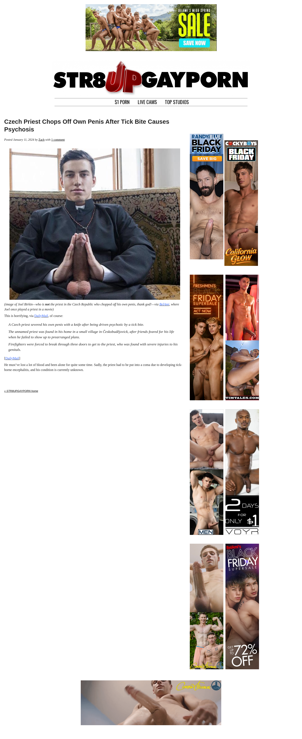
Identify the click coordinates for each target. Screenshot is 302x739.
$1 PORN (122, 101)
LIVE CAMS (147, 101)
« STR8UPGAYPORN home (21, 391)
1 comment (58, 139)
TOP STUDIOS (177, 101)
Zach (42, 139)
